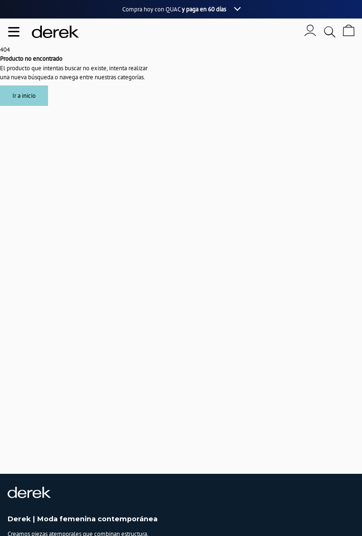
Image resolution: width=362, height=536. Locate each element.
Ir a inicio (24, 96)
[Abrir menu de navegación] (13, 31)
